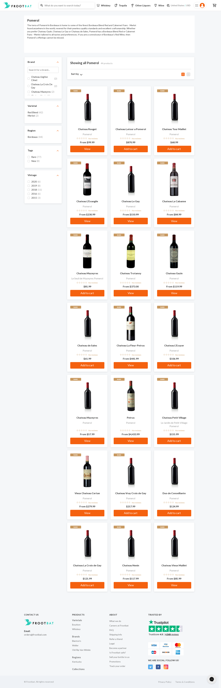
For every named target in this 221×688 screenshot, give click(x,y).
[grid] (43, 85)
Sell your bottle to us (119, 657)
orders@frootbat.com (35, 634)
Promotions (115, 661)
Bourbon (76, 624)
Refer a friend (116, 639)
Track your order (117, 666)
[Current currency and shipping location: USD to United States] (178, 5)
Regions (76, 657)
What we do (115, 621)
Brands (76, 636)
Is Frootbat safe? (117, 652)
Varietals (77, 620)
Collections (78, 669)
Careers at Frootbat (119, 625)
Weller (75, 645)
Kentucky (77, 661)
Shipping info (115, 634)
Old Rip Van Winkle (81, 650)
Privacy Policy (164, 682)
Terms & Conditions (185, 682)
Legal (111, 643)
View (87, 149)
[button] (110, 5)
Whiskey (76, 629)
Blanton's (76, 641)
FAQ (111, 630)
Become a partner (118, 648)
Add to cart (130, 149)
